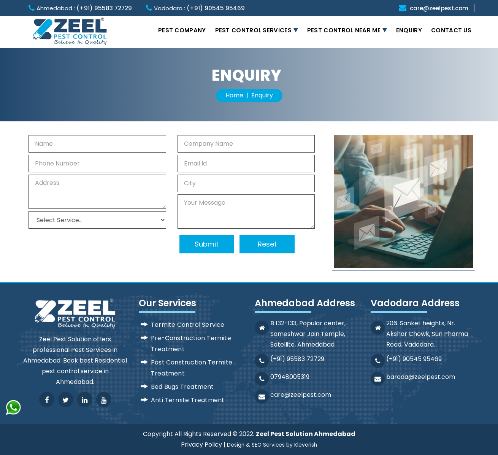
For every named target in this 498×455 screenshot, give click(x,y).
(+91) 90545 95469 (216, 8)
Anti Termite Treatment (187, 400)
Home (234, 95)
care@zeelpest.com (439, 8)
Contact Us (451, 30)
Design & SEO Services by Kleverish (272, 445)
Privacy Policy (201, 444)
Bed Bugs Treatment (182, 386)
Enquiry (409, 30)
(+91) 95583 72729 (104, 8)
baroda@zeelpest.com (420, 376)
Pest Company (182, 30)
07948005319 (289, 376)
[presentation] (79, 244)
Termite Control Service (188, 324)
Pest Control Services (253, 30)
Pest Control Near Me (344, 30)
